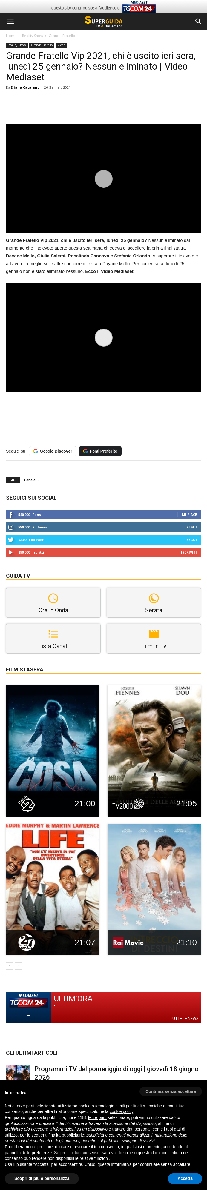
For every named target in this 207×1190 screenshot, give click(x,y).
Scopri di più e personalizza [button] (41, 1178)
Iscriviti (189, 552)
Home (11, 35)
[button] (198, 21)
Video (61, 45)
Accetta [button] (185, 1178)
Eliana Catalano (25, 87)
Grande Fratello (62, 35)
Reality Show (32, 35)
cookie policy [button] (121, 1111)
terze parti (97, 1117)
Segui (191, 527)
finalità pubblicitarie (66, 1135)
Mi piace (189, 514)
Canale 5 (31, 480)
